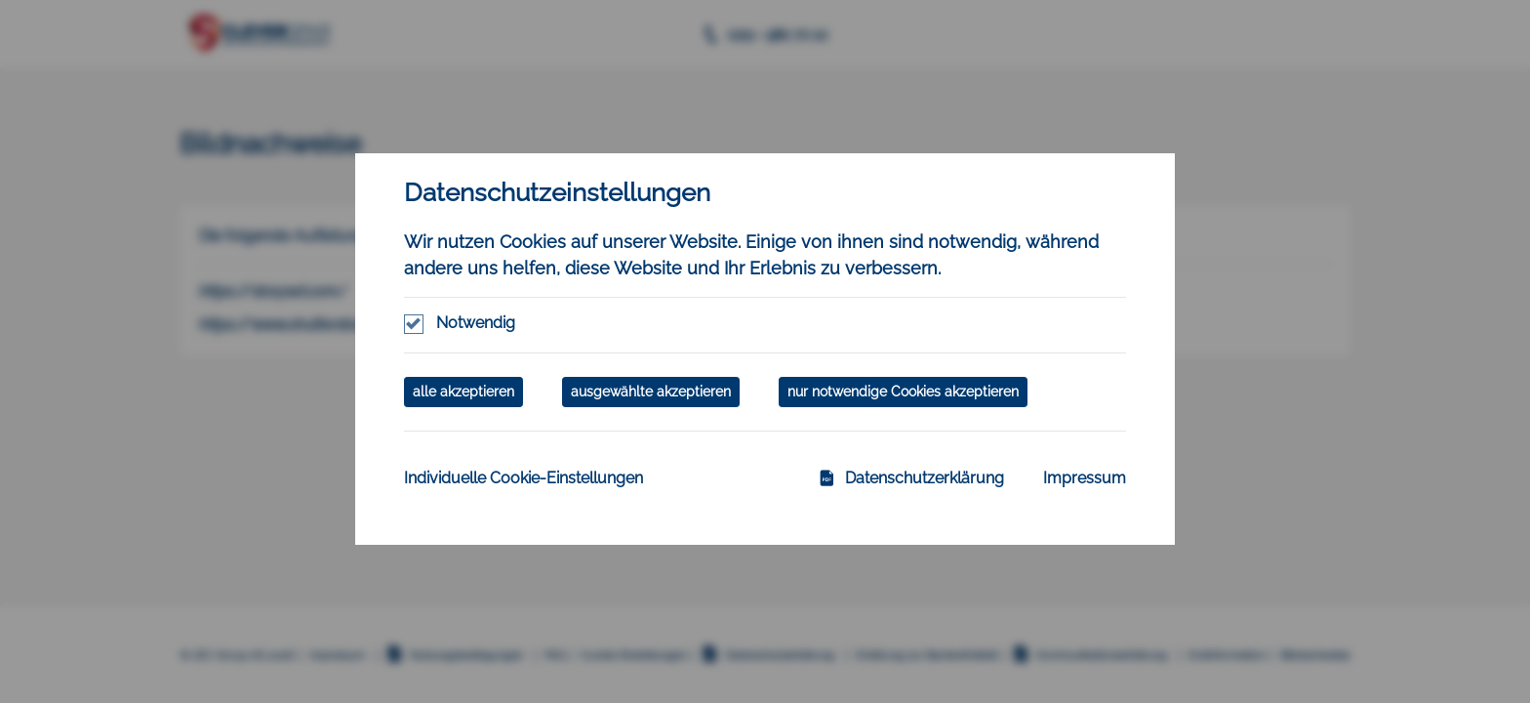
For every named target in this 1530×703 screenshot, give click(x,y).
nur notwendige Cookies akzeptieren (903, 391)
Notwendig (475, 322)
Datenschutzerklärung (911, 478)
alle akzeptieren (463, 391)
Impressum (1084, 478)
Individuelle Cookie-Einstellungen (523, 478)
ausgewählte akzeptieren (651, 391)
